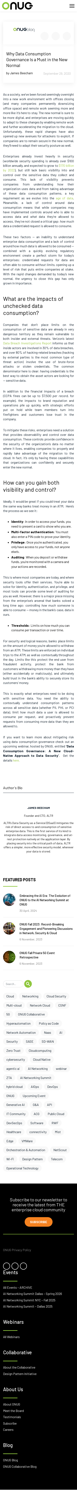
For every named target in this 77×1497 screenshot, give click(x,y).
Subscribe (38, 1222)
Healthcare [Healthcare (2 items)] (13, 1132)
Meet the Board (13, 1411)
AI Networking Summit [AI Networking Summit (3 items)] (35, 1078)
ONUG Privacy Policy (17, 1250)
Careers (8, 1429)
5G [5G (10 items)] (8, 1014)
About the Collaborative (19, 1367)
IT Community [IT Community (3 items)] (15, 1114)
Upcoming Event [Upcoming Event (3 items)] (34, 1096)
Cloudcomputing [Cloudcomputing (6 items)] (40, 1050)
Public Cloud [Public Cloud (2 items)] (56, 1114)
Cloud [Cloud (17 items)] (10, 996)
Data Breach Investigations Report (27, 343)
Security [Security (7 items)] (12, 1041)
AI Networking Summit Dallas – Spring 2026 (32, 1294)
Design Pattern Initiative (20, 1374)
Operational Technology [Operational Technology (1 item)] (22, 1168)
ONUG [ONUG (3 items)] (10, 1096)
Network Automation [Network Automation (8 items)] (21, 1032)
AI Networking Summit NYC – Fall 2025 (29, 1300)
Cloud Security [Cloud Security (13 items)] (56, 996)
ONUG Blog (10, 1460)
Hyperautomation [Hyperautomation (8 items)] (18, 1023)
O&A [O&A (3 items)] (36, 1105)
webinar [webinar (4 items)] (61, 1068)
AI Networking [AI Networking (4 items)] (38, 1068)
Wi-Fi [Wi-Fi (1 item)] (10, 1159)
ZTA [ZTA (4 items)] (9, 1078)
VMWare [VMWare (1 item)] (27, 1141)
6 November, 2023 (31, 939)
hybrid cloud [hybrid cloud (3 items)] (14, 1087)
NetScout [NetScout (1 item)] (60, 1150)
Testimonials (12, 1417)
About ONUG (11, 1404)
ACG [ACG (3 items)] (36, 1114)
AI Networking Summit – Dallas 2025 (28, 1306)
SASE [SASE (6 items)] (29, 1041)
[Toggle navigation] (72, 6)
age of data (64, 198)
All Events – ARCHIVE (17, 1287)
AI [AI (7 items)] (60, 1032)
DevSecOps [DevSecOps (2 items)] (14, 1123)
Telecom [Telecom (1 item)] (57, 1159)
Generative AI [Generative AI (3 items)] (15, 1105)
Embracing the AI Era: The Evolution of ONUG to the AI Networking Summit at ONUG (45, 900)
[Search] (13, 983)
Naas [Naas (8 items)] (47, 1032)
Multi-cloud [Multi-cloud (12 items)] (14, 1005)
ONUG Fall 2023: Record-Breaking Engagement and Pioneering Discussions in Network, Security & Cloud (46, 928)
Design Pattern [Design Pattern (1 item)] (32, 1159)
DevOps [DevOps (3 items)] (52, 1087)
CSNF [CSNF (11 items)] (62, 1005)
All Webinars (11, 1337)
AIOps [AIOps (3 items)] (35, 1087)
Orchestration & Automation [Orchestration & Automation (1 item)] (25, 1150)
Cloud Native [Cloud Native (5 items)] (42, 1059)
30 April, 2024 (28, 910)
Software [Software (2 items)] (36, 1123)
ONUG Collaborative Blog (20, 1466)
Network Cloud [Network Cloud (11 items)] (40, 1005)
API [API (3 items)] (49, 1105)
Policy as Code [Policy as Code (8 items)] (49, 1023)
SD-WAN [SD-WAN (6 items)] (48, 1041)
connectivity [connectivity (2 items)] (38, 1132)
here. (16, 760)
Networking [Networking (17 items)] (30, 996)
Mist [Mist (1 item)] (58, 1132)
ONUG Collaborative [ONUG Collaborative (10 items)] (31, 1014)
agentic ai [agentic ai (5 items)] (13, 1068)
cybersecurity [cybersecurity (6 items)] (15, 1059)
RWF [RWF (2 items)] (55, 1123)
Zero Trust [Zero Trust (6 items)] (13, 1050)
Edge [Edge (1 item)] (9, 1141)
